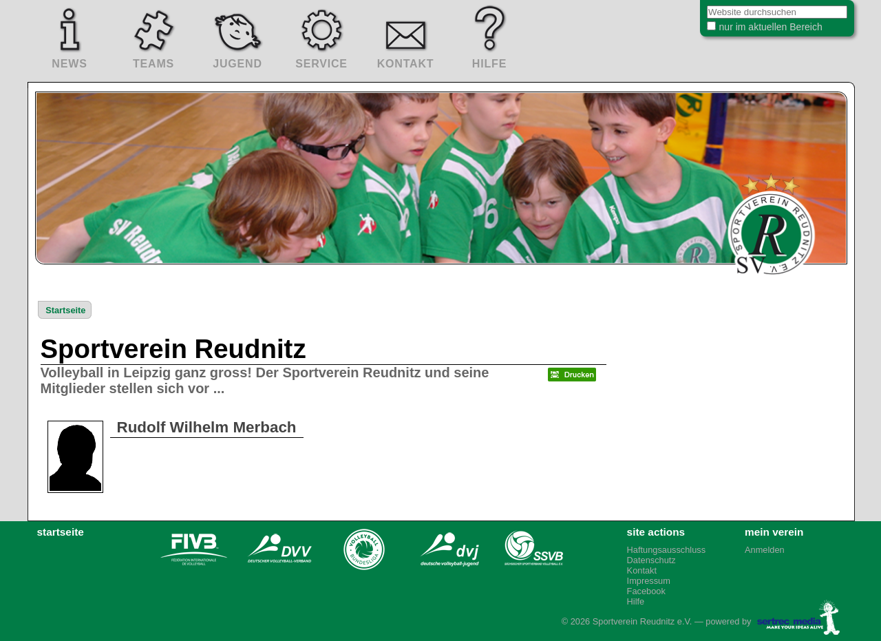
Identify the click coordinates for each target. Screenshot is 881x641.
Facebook (646, 591)
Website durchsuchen (689, 6)
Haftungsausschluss (666, 550)
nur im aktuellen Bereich (759, 30)
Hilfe (636, 601)
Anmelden (765, 550)
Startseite (65, 310)
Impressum (648, 581)
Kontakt (642, 570)
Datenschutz (651, 560)
